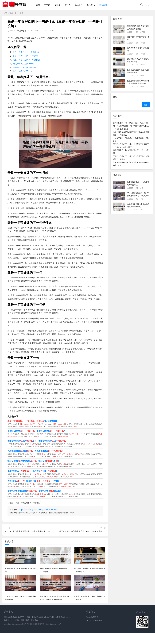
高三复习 (79, 5)
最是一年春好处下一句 (22, 71)
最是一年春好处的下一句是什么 (26, 59)
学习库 (67, 5)
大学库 (47, 5)
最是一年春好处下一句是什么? (26, 52)
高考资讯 (91, 5)
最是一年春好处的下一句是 (24, 67)
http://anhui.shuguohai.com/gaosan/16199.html (38, 509)
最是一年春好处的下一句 (23, 63)
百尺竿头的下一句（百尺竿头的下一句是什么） (131, 123)
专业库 (57, 5)
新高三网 (41, 624)
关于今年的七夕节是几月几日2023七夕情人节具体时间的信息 (85, 531)
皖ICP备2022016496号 (54, 624)
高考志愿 (103, 5)
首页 (38, 5)
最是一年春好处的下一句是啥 (25, 56)
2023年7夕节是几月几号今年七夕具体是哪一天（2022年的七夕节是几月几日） (39, 531)
